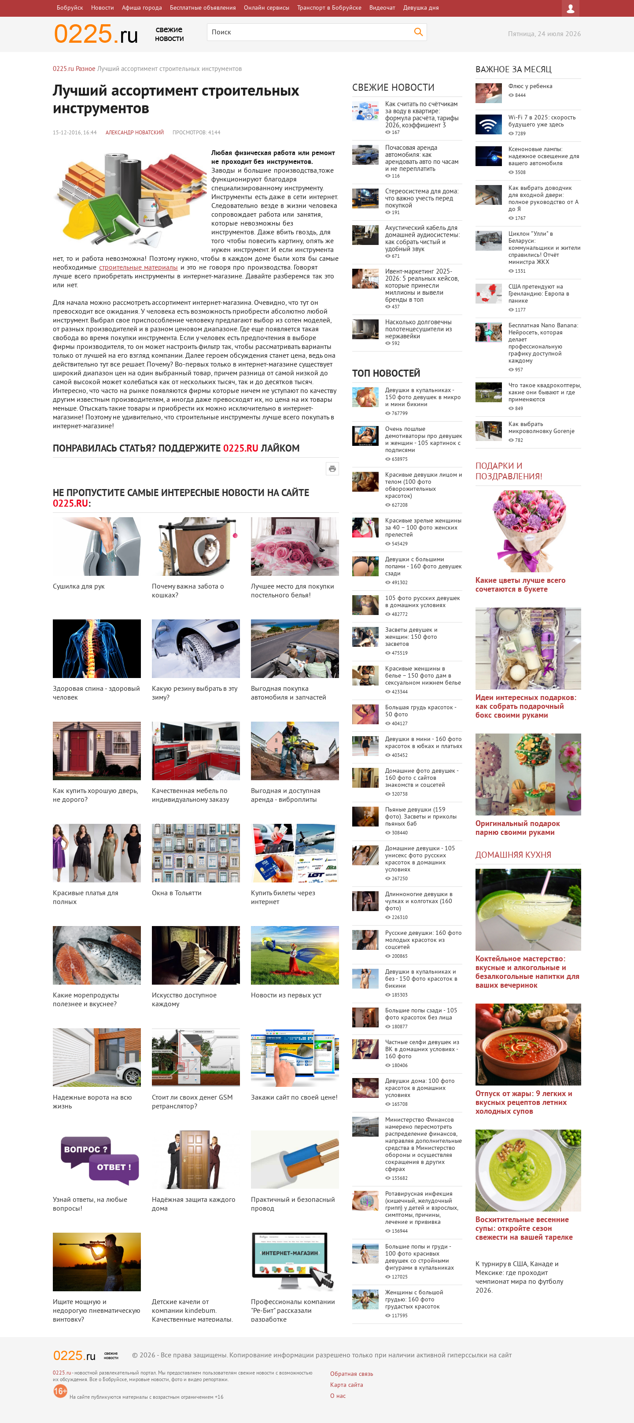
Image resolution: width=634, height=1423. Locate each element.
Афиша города (142, 8)
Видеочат (382, 8)
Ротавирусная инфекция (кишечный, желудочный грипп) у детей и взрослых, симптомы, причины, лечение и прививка (421, 1208)
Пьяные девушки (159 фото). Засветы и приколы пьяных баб (421, 817)
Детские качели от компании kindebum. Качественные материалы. (192, 1311)
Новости (102, 8)
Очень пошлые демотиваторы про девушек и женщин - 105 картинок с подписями (423, 440)
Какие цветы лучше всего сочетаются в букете (521, 585)
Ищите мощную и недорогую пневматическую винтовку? (96, 1311)
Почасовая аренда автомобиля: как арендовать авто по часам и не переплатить (422, 159)
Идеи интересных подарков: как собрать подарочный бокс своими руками (526, 707)
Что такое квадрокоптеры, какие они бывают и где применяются (545, 393)
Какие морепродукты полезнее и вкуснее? (86, 1000)
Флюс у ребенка (531, 86)
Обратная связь (351, 1374)
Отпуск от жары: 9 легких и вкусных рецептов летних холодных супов (524, 1103)
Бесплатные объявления (203, 8)
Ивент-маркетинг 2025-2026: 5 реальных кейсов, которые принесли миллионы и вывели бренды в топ (421, 286)
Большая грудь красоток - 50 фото (420, 711)
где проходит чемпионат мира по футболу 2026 (519, 1282)
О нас (338, 1396)
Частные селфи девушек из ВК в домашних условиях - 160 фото (422, 1049)
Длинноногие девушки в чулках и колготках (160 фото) (419, 901)
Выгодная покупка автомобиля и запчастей (288, 693)
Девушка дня (421, 8)
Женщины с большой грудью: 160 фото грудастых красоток (414, 1300)
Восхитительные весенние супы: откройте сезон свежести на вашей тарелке (524, 1229)
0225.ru (62, 1373)
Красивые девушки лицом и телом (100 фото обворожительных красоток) (423, 485)
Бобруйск (70, 8)
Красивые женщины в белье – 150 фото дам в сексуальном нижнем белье (423, 676)
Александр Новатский (135, 133)
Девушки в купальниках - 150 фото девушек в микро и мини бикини (423, 397)
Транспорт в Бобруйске (329, 8)
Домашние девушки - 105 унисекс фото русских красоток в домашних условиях (420, 859)
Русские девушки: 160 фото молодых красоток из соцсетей (423, 940)
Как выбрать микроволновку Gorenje (542, 428)
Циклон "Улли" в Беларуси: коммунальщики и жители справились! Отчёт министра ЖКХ (545, 248)
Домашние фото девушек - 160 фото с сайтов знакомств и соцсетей (421, 778)
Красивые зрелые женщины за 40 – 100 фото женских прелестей (423, 528)
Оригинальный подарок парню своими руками (518, 828)
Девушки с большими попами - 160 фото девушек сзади (423, 567)
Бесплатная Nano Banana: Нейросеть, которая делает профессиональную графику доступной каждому (543, 343)
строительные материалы (138, 267)
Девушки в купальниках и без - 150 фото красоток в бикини (421, 979)
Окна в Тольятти (177, 893)
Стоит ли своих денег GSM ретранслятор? (192, 1102)
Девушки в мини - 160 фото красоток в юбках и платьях (423, 743)
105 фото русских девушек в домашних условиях (422, 602)
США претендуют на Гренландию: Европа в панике (539, 294)
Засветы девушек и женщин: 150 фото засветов (411, 637)
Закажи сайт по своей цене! (294, 1097)
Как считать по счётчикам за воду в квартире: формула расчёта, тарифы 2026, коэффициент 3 (422, 115)
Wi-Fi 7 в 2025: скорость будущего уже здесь (542, 121)
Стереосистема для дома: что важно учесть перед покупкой (421, 199)
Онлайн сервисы (266, 8)
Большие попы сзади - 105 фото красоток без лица (421, 1014)
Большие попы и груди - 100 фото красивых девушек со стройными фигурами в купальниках (419, 1257)
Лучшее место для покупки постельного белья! (292, 591)
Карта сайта (346, 1385)
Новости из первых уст (286, 995)
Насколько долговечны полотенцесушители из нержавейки (418, 330)
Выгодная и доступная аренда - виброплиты (286, 795)
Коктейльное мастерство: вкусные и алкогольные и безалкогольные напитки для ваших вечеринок (527, 972)
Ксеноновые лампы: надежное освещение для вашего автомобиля (544, 156)
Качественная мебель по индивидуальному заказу (190, 795)
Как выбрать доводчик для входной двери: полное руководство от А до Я (543, 199)
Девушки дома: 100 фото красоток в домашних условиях (420, 1088)
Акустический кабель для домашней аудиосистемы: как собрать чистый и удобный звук (422, 239)
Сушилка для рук (79, 586)
